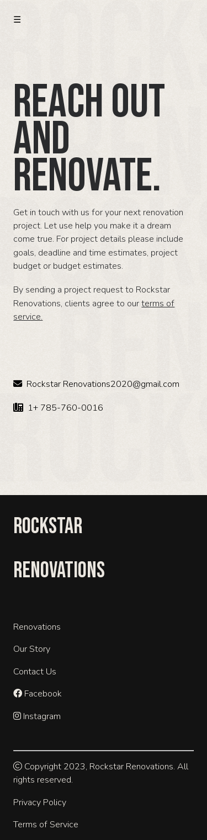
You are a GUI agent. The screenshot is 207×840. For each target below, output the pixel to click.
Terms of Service (45, 824)
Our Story (31, 649)
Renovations (37, 627)
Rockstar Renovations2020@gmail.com (96, 384)
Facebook (37, 694)
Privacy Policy (39, 802)
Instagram (37, 716)
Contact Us (34, 672)
